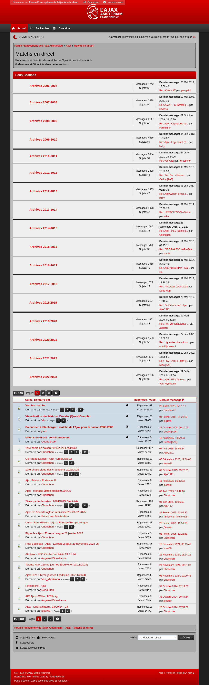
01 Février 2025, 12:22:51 (173, 533)
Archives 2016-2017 (43, 265)
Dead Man (165, 290)
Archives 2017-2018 (43, 284)
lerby (162, 146)
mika (166, 216)
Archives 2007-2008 (43, 102)
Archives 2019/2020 (43, 321)
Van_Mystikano (167, 383)
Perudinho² (185, 160)
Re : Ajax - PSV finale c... (173, 379)
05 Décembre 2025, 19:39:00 (175, 459)
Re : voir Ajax (166, 160)
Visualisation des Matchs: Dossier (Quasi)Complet (57, 416)
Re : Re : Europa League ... (174, 323)
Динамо (163, 327)
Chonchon (165, 235)
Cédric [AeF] (166, 179)
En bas (18, 393)
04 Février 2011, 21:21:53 (173, 417)
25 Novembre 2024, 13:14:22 (175, 554)
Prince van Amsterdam (55, 516)
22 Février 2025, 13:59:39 (173, 523)
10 (85, 452)
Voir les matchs (35, 405)
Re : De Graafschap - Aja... (174, 305)
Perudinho (165, 127)
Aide (161, 673)
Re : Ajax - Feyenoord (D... (173, 142)
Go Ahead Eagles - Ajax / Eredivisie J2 (48, 458)
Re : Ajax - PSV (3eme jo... (174, 230)
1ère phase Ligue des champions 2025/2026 (52, 469)
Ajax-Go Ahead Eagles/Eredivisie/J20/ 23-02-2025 (55, 512)
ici (194, 37)
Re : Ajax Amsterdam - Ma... (174, 268)
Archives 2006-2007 (43, 85)
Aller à (133, 637)
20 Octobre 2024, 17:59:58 (174, 607)
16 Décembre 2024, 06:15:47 (175, 544)
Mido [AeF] (165, 365)
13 (85, 505)
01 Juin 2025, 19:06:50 (171, 502)
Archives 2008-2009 (43, 121)
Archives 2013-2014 (43, 209)
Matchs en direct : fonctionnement (47, 437)
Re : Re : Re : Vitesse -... (172, 175)
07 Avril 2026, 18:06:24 (171, 448)
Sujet (28, 399)
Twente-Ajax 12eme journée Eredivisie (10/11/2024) (56, 564)
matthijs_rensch (168, 346)
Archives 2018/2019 (43, 302)
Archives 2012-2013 (43, 191)
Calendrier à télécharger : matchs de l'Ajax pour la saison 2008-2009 (69, 427)
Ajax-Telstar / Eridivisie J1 (40, 480)
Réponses (140, 399)
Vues (152, 399)
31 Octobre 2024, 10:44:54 (174, 596)
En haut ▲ (190, 673)
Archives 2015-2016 (43, 246)
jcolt (43, 431)
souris (166, 253)
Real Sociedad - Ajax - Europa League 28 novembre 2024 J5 (62, 543)
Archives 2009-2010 (43, 139)
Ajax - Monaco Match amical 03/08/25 (48, 490)
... (77, 410)
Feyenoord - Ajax (35, 585)
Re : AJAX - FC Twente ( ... (174, 105)
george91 (186, 90)
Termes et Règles (173, 673)
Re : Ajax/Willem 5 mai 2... (173, 193)
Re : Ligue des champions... (174, 342)
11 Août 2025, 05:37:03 (172, 480)
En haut (19, 619)
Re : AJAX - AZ (167, 90)
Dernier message (172, 399)
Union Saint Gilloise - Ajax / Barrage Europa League (56, 522)
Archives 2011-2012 (43, 172)
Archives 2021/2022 (43, 358)
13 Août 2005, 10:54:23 (172, 438)
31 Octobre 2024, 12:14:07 (174, 586)
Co (160, 272)
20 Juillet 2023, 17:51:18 (172, 406)
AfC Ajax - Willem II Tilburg (41, 596)
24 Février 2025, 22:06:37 (173, 512)
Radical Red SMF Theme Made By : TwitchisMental (39, 676)
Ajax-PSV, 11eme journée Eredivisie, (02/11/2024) (55, 575)
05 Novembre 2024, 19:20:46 (175, 575)
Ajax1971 (164, 309)
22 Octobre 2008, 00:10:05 (174, 427)
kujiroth (167, 421)
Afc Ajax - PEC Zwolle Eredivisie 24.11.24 (50, 554)
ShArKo (163, 109)
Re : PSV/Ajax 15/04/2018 (173, 286)
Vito (43, 420)
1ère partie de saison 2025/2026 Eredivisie (51, 447)
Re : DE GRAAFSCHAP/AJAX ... (177, 249)
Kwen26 (167, 463)
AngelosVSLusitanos (53, 558)
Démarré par (42, 399)
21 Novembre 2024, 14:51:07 (175, 565)
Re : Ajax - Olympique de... (174, 123)
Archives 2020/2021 (43, 339)
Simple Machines (41, 673)
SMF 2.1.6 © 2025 (23, 673)
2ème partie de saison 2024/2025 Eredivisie (51, 501)
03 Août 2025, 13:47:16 (172, 491)
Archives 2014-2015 (43, 228)
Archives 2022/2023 (43, 377)
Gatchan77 (169, 410)
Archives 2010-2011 (43, 156)
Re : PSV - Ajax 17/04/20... (174, 361)
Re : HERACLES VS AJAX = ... (176, 212)
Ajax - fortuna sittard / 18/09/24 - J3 (46, 606)
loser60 (167, 485)
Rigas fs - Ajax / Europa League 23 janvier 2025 (54, 533)
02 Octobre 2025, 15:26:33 (174, 470)
